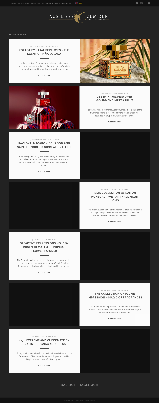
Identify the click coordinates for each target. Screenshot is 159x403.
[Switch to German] (80, 3)
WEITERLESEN (44, 75)
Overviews (47, 3)
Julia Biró (53, 46)
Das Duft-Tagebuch (79, 385)
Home (13, 3)
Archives (35, 3)
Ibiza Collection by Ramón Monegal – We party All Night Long (115, 196)
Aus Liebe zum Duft (64, 3)
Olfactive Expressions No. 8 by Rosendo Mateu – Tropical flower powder (44, 247)
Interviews (23, 3)
